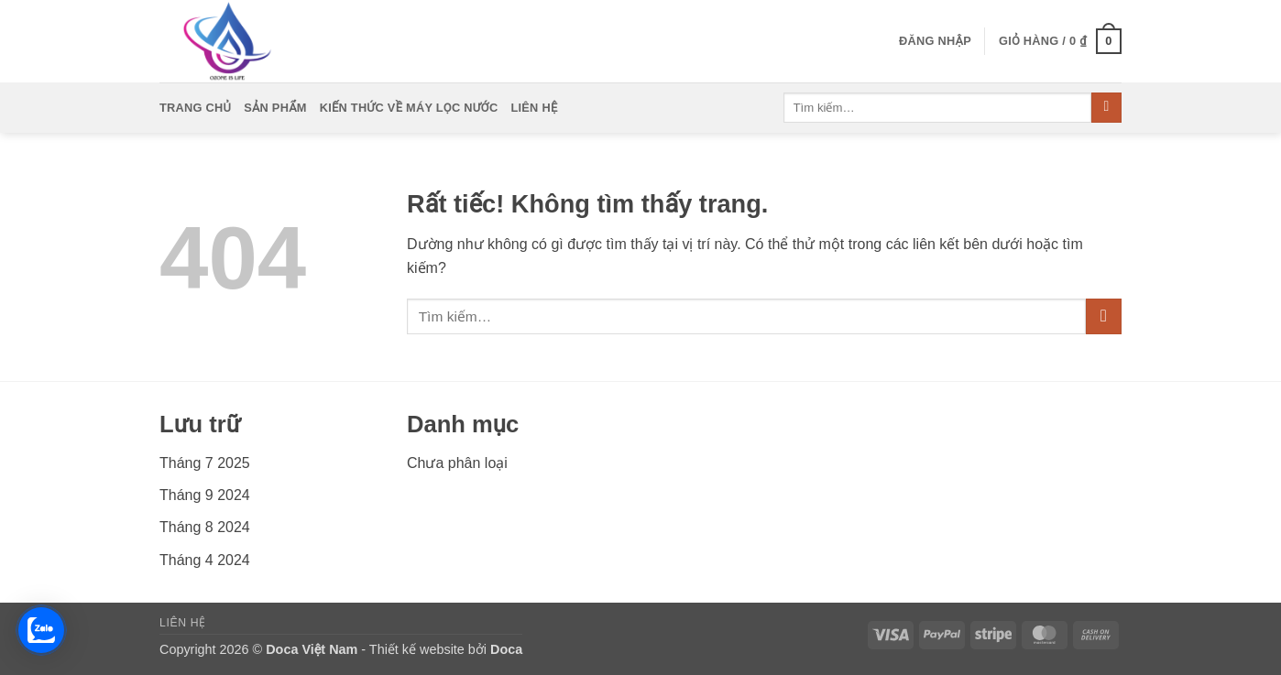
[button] (935, 41)
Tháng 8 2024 (204, 527)
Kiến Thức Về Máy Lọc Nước (409, 107)
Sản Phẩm (275, 107)
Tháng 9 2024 (204, 495)
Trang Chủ (195, 107)
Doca (506, 649)
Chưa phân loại (457, 463)
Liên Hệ (533, 107)
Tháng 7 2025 (204, 463)
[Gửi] (1106, 108)
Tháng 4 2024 (204, 560)
